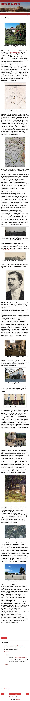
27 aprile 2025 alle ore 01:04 (16, 646)
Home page (15, 694)
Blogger (18, 699)
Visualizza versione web (15, 697)
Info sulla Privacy (5, 689)
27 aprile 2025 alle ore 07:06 (20, 657)
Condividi (4, 638)
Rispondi (6, 651)
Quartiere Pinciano (15, 52)
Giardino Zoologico (8, 250)
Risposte (8, 655)
